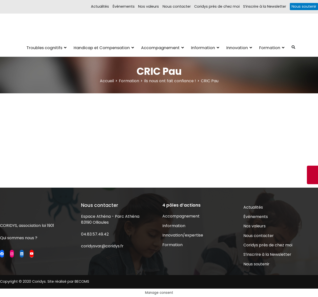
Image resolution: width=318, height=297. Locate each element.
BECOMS (82, 281)
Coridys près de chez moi (217, 6)
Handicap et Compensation (102, 48)
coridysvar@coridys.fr (102, 246)
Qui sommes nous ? (18, 238)
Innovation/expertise (182, 235)
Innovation (237, 48)
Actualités (100, 6)
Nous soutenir (304, 6)
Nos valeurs (148, 6)
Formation (269, 48)
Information (203, 48)
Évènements (124, 6)
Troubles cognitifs (44, 48)
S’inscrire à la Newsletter (264, 6)
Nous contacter (177, 6)
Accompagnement (160, 48)
